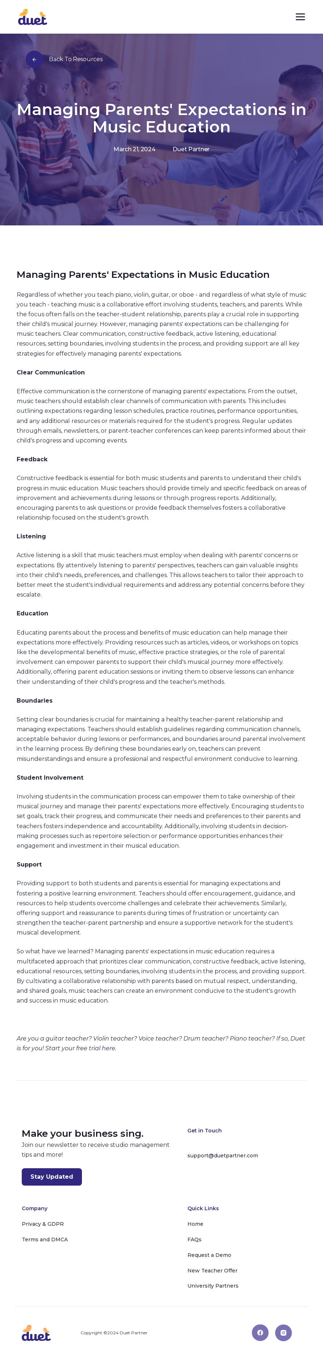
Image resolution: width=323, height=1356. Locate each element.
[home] (32, 17)
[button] (300, 17)
